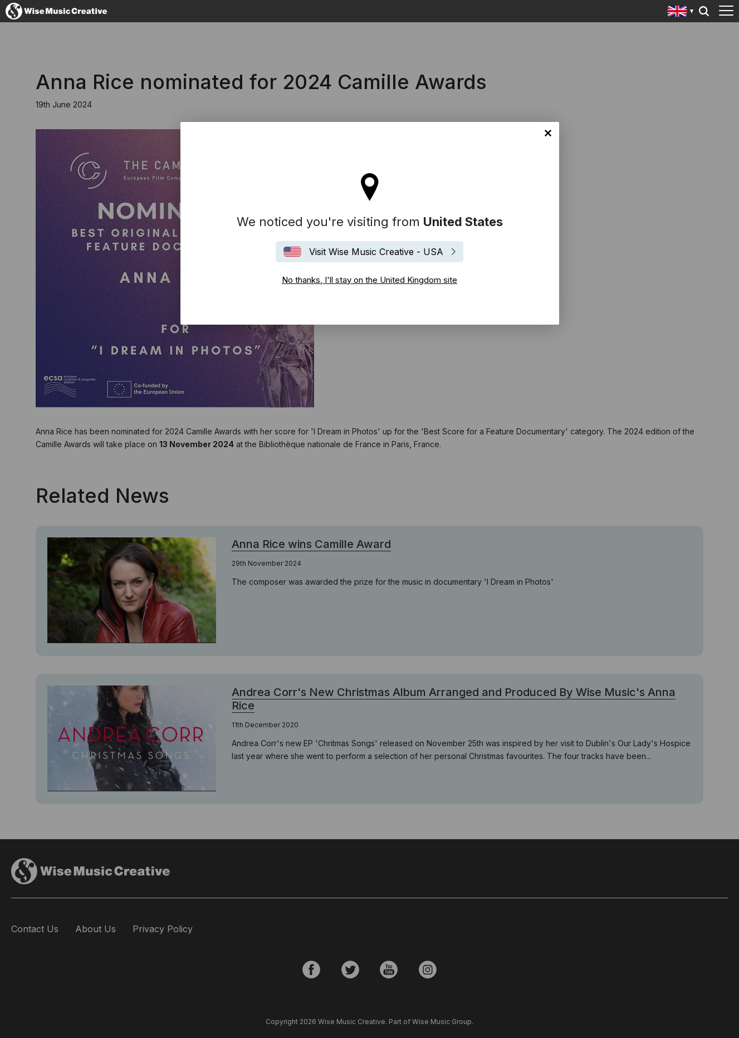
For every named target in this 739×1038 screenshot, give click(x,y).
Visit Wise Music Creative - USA (376, 251)
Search (704, 11)
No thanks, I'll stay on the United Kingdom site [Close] (548, 133)
